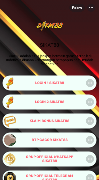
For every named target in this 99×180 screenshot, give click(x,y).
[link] (49, 83)
